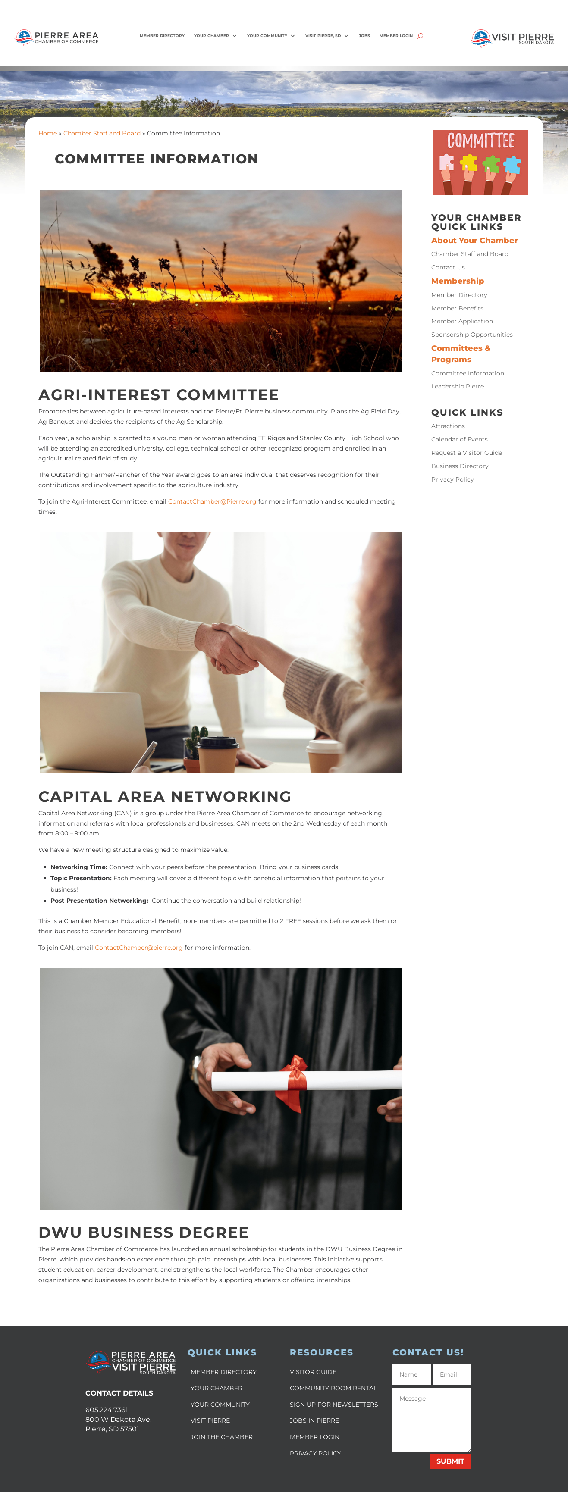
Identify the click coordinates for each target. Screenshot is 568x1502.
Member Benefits (457, 308)
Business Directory (460, 466)
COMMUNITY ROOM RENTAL (333, 1388)
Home (47, 133)
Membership (457, 281)
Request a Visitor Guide (466, 453)
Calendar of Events (459, 439)
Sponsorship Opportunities (472, 334)
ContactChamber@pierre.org (140, 947)
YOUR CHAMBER (216, 1388)
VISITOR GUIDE (313, 1372)
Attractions (448, 426)
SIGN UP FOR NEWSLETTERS (334, 1404)
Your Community (267, 35)
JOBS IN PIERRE (314, 1420)
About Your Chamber (474, 240)
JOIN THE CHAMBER (222, 1437)
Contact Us (448, 267)
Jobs (364, 35)
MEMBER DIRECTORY (224, 1372)
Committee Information (467, 373)
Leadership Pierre (457, 386)
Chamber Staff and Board (102, 133)
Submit (450, 1461)
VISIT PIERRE (210, 1420)
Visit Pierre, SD (323, 35)
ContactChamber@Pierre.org (212, 501)
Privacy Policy (452, 479)
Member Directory (162, 35)
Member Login (396, 35)
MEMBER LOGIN (314, 1437)
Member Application (462, 321)
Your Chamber (211, 35)
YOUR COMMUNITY (220, 1404)
